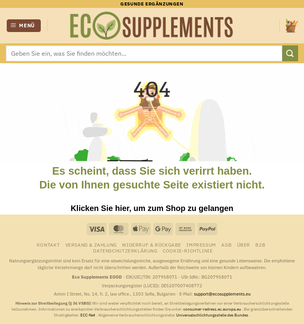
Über (243, 244)
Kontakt (48, 244)
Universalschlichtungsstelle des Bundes (212, 315)
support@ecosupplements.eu (222, 294)
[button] (24, 25)
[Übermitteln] (290, 53)
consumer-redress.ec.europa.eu (212, 309)
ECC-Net (88, 315)
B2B (260, 244)
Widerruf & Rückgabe (151, 244)
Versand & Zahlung (91, 244)
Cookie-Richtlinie (188, 250)
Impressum (201, 244)
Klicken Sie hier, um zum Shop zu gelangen (151, 208)
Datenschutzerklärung (125, 250)
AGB (226, 244)
